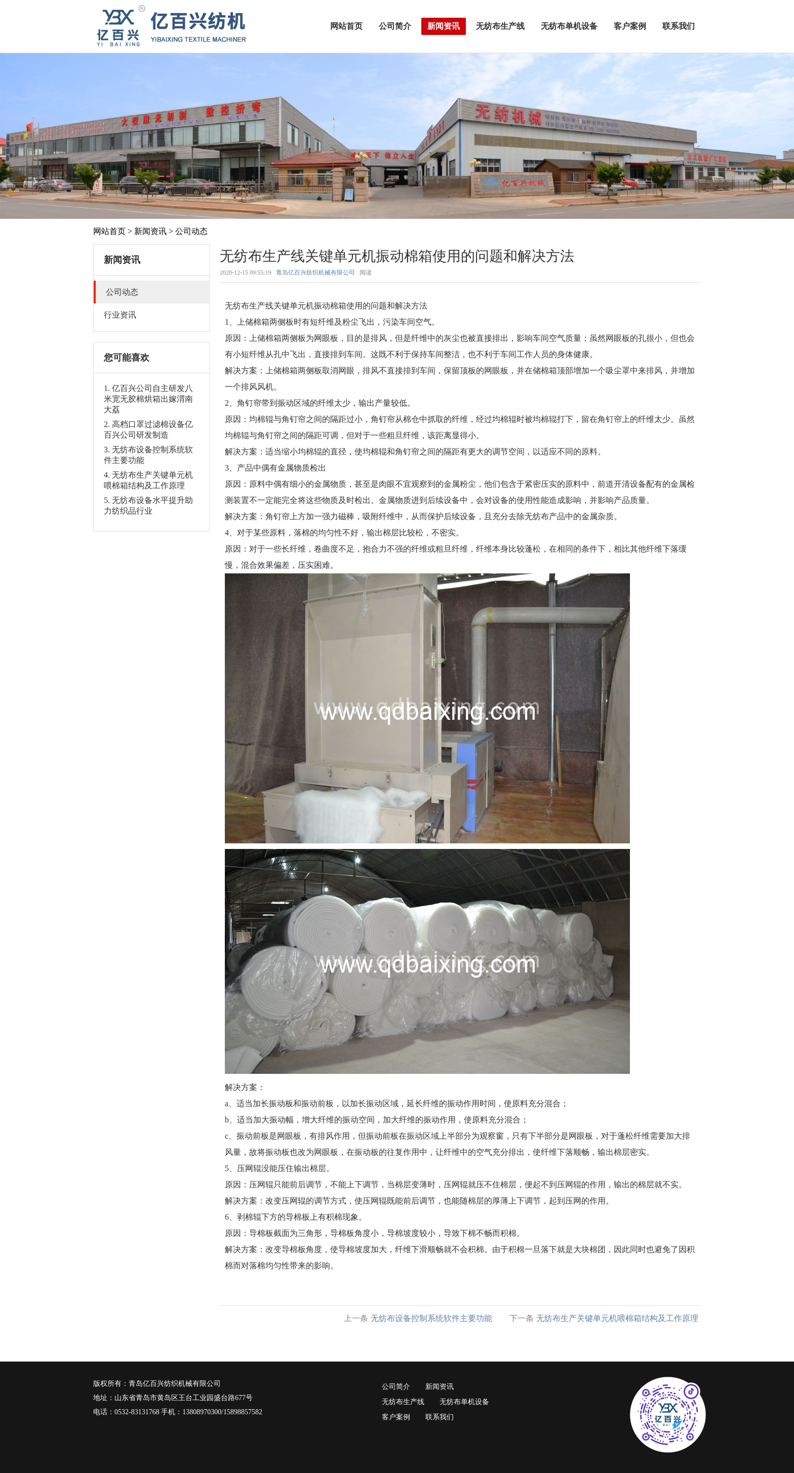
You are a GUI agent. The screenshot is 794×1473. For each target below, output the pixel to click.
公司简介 (395, 26)
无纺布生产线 (500, 26)
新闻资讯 (443, 26)
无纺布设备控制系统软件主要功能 (431, 1318)
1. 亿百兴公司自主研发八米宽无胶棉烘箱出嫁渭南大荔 (148, 399)
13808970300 (201, 1412)
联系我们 (678, 26)
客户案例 (630, 26)
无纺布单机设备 (569, 26)
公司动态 (191, 231)
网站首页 (346, 26)
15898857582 (242, 1412)
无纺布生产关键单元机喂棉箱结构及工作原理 (617, 1318)
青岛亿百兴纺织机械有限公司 (315, 272)
